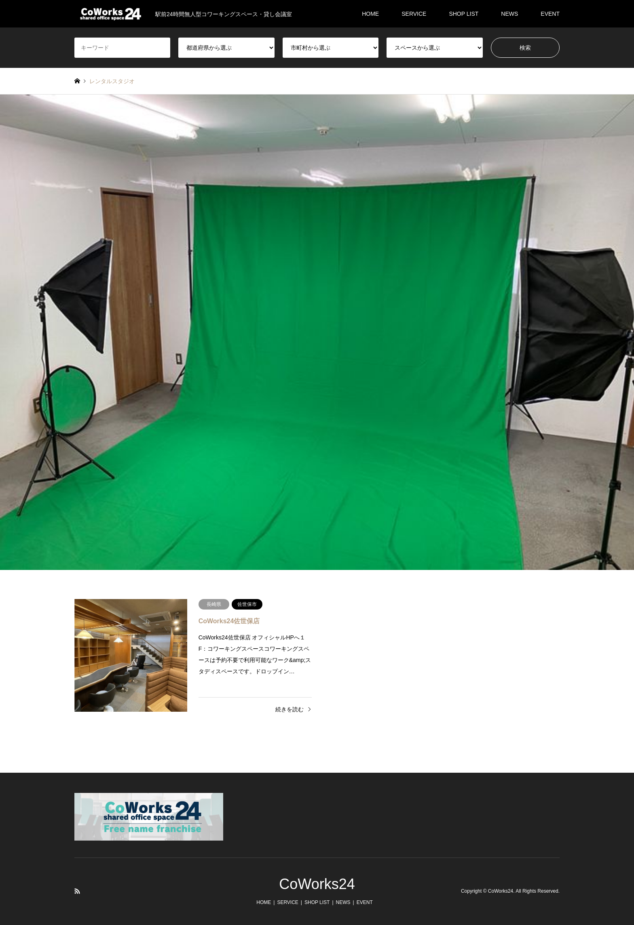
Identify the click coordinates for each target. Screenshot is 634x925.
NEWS (509, 14)
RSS (77, 891)
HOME (370, 14)
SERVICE (414, 14)
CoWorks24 (317, 884)
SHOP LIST (463, 14)
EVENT (550, 14)
